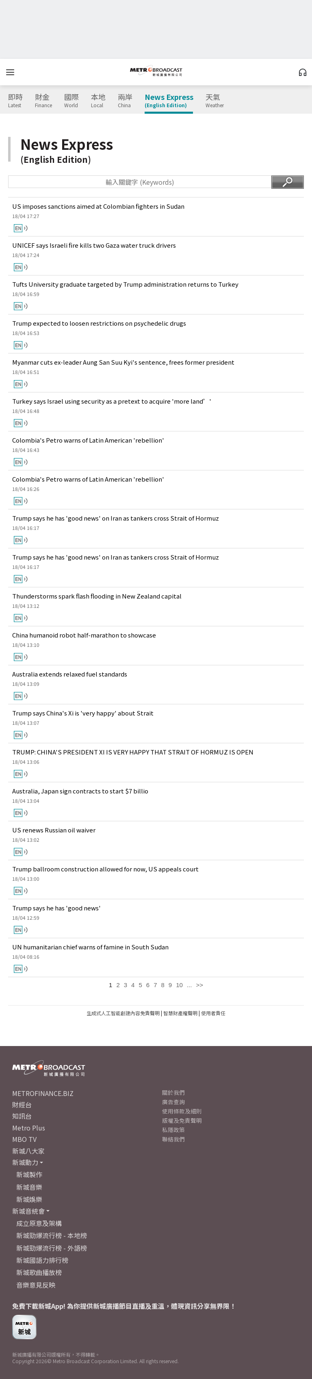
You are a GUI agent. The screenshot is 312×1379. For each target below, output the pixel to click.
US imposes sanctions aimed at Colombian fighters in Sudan (98, 206)
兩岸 (125, 100)
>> (199, 984)
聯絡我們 (173, 1139)
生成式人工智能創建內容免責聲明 (123, 1012)
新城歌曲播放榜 (39, 1272)
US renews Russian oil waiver (53, 830)
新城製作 (29, 1174)
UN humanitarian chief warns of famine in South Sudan (90, 946)
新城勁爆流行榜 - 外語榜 (51, 1248)
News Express (169, 100)
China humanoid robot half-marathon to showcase (84, 635)
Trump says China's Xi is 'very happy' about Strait (83, 713)
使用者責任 (213, 1012)
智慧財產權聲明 (180, 1012)
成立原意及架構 (39, 1223)
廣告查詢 (173, 1102)
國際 (71, 100)
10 (179, 984)
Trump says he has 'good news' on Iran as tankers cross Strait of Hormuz (115, 518)
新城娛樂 (29, 1199)
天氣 (215, 100)
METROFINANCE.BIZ (43, 1093)
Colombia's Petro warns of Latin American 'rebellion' (88, 440)
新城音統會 (28, 1211)
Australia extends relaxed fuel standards (69, 674)
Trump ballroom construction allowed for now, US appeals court (105, 869)
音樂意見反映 (35, 1285)
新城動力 (25, 1162)
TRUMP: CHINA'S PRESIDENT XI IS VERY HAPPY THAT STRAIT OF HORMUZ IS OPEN (133, 752)
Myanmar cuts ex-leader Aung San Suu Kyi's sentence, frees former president (123, 362)
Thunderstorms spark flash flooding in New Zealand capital (97, 596)
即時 (15, 100)
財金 (43, 100)
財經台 (22, 1104)
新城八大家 (28, 1151)
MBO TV (24, 1139)
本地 (98, 100)
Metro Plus (28, 1128)
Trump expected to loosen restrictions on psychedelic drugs (99, 323)
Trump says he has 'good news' (56, 907)
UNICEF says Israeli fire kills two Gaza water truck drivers (94, 245)
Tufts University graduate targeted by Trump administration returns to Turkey (125, 284)
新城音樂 (29, 1187)
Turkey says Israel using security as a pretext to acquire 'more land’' (111, 401)
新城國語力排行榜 (42, 1260)
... (189, 984)
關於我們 (173, 1092)
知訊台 (22, 1116)
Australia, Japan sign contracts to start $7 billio (80, 791)
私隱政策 (173, 1130)
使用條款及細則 (182, 1111)
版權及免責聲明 (182, 1120)
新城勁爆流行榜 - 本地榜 (51, 1235)
